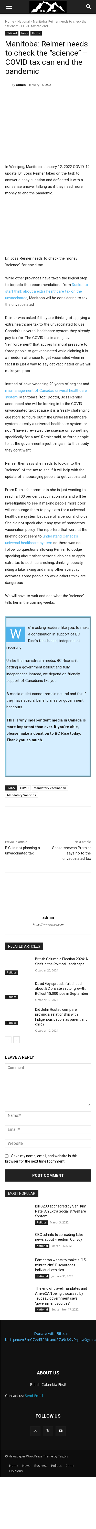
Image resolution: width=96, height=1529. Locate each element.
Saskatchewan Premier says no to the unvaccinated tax (71, 853)
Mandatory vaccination (50, 788)
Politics (36, 33)
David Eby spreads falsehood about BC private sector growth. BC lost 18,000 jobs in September (61, 988)
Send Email (34, 1395)
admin (21, 85)
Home (9, 21)
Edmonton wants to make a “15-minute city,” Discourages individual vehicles (61, 1265)
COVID (24, 788)
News (24, 33)
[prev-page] (8, 1039)
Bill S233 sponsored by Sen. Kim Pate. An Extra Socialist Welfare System (60, 1211)
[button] (9, 7)
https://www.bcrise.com (48, 924)
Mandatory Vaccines (21, 795)
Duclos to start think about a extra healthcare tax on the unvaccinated (46, 291)
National (23, 21)
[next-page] (16, 1039)
